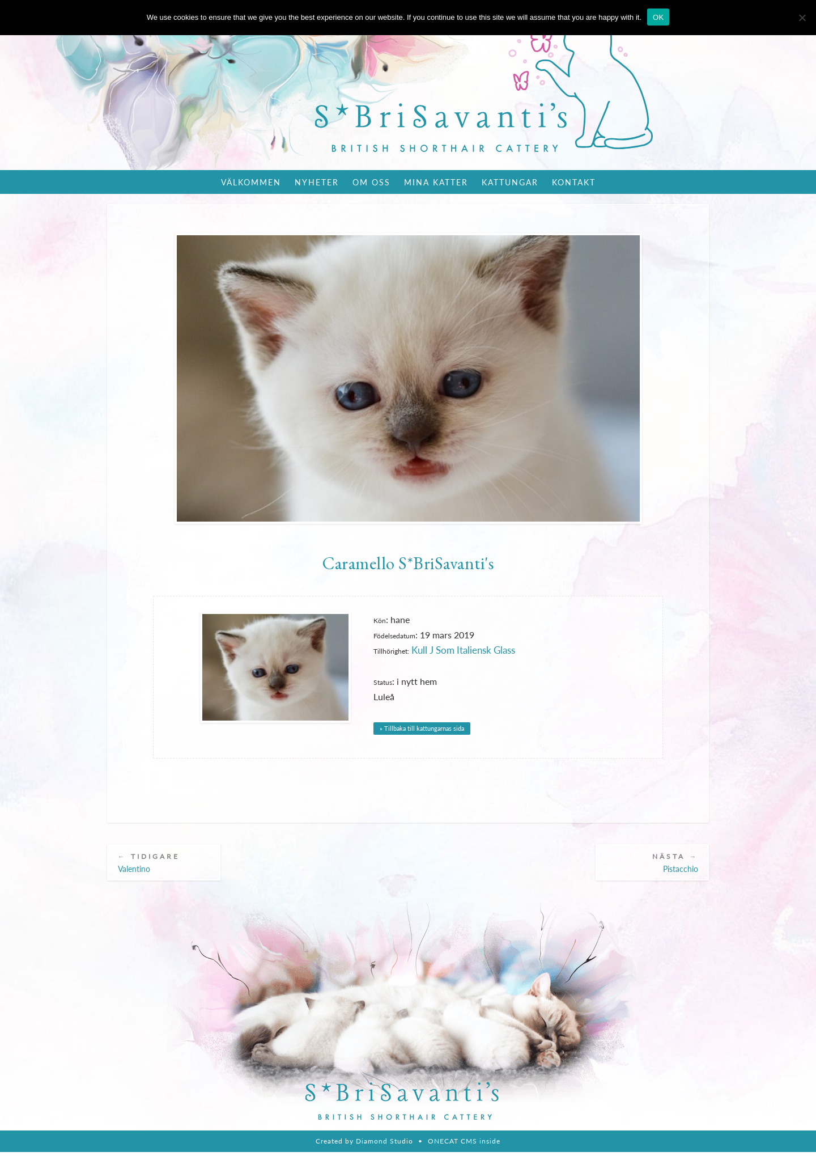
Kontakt (574, 182)
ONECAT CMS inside (464, 1145)
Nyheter (317, 182)
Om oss (371, 182)
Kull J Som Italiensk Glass (461, 651)
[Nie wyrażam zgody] (802, 17)
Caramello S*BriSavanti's (408, 563)
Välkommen (251, 182)
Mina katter (436, 182)
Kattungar (510, 182)
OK (658, 17)
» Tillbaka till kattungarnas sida (422, 729)
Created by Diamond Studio (364, 1145)
